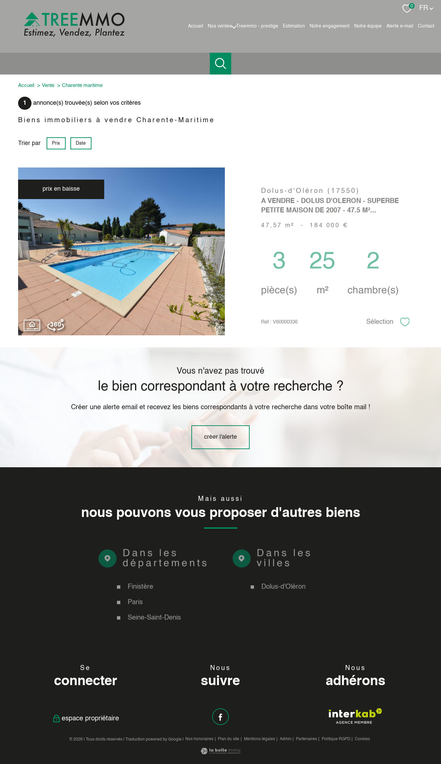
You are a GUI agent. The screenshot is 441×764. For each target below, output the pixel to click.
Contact (426, 26)
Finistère (140, 600)
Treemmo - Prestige (257, 26)
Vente (48, 85)
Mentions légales (259, 739)
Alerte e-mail (399, 26)
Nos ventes (220, 26)
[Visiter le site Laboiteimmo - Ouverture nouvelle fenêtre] (220, 753)
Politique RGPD (336, 739)
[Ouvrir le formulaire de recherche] (221, 64)
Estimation (294, 26)
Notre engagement (330, 26)
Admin (286, 739)
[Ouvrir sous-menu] (234, 26)
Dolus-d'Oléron (283, 600)
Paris (135, 615)
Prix (56, 143)
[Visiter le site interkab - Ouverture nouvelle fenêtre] (355, 716)
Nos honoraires (199, 739)
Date (81, 143)
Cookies (362, 739)
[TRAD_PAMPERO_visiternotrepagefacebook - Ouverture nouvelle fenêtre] (220, 716)
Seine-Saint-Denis (154, 631)
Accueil (195, 26)
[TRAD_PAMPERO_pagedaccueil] (74, 35)
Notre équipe (368, 26)
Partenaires (306, 739)
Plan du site (228, 739)
